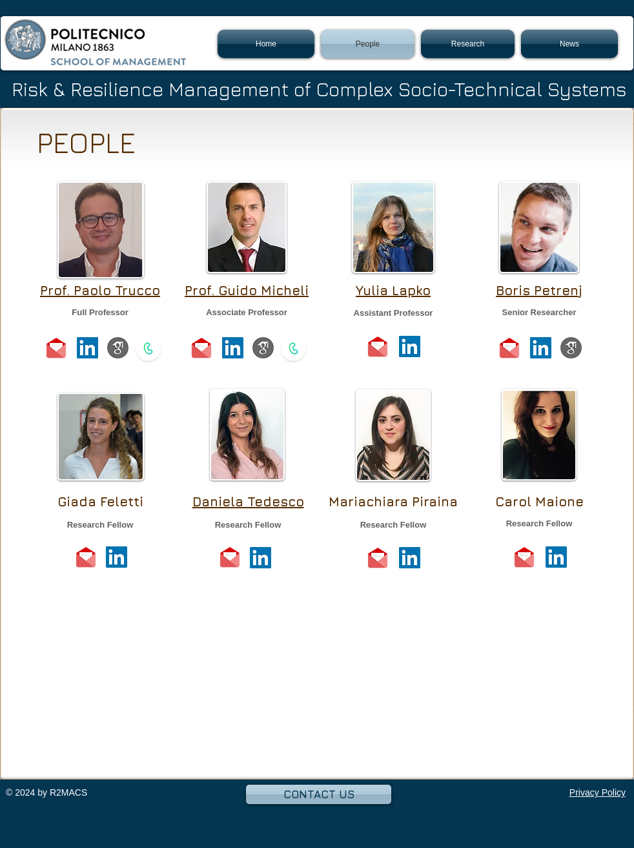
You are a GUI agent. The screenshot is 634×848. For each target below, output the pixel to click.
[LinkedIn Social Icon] (87, 347)
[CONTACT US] (318, 794)
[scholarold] (117, 347)
